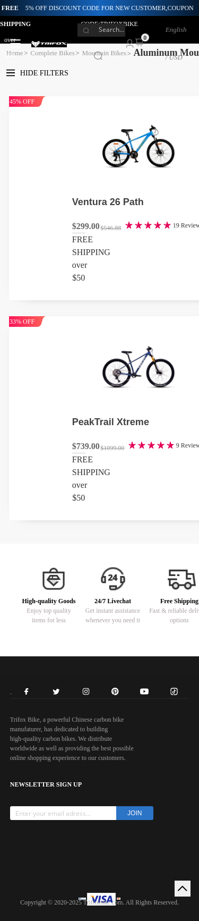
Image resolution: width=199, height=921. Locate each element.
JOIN (134, 813)
